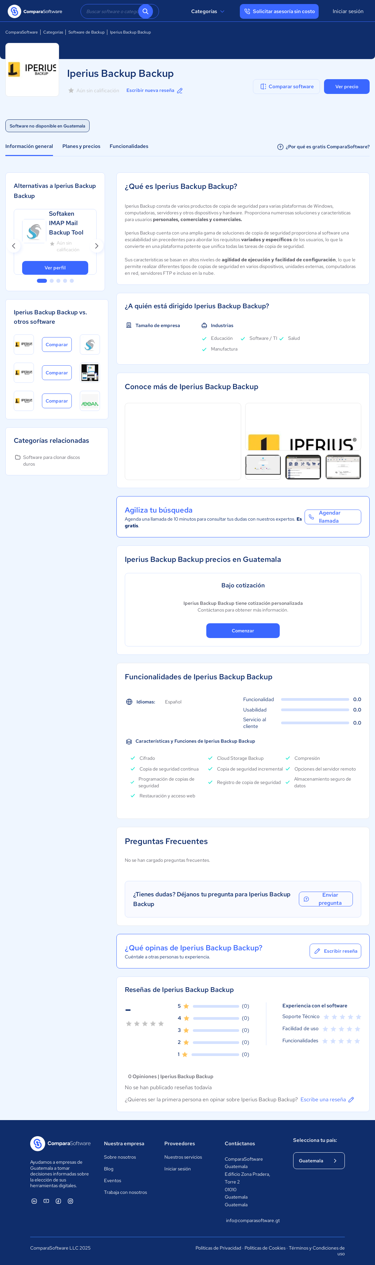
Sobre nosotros (120, 1157)
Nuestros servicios (183, 1157)
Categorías (208, 11)
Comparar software (286, 87)
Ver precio (346, 87)
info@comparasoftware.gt (252, 1221)
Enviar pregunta (322, 899)
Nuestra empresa (124, 1143)
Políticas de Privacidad (218, 1248)
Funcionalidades (129, 146)
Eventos (112, 1180)
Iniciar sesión (348, 11)
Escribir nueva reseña (155, 91)
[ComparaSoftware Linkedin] (34, 1201)
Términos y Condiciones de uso (317, 1251)
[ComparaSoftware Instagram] (70, 1201)
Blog (108, 1169)
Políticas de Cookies (265, 1248)
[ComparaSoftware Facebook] (58, 1201)
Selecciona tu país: (315, 1140)
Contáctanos (240, 1143)
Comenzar (243, 631)
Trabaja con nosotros (125, 1192)
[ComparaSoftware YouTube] (46, 1201)
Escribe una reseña (328, 1100)
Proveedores (179, 1143)
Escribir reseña (335, 951)
